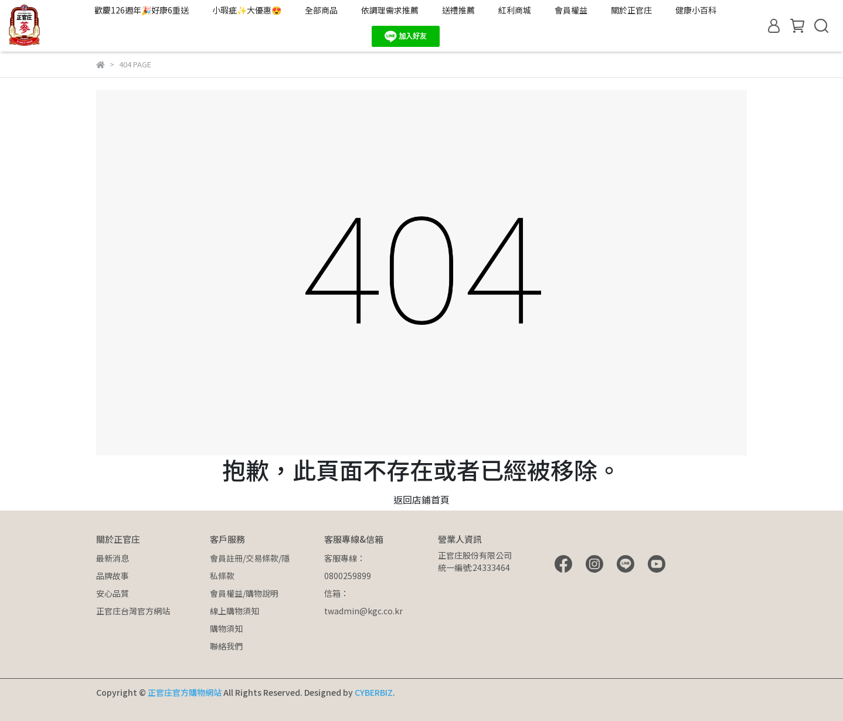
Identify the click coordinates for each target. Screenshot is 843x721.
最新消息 (112, 558)
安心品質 (112, 593)
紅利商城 (514, 10)
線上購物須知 (234, 611)
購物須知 (226, 628)
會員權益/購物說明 (244, 593)
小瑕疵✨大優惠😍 (246, 10)
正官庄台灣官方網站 (133, 611)
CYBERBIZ (374, 692)
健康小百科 (695, 10)
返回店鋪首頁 (421, 499)
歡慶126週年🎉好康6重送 (141, 10)
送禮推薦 (458, 10)
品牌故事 (112, 575)
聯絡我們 (226, 646)
